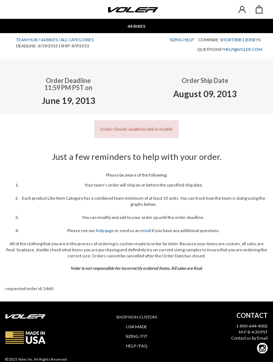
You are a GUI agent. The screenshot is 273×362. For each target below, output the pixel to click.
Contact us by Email (249, 338)
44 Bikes (49, 39)
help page (105, 230)
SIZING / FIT (136, 336)
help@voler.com (243, 49)
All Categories (76, 39)
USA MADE (136, 326)
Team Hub (27, 39)
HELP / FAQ (137, 345)
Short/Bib (231, 39)
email (145, 230)
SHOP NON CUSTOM (136, 317)
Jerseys (253, 39)
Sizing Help (182, 39)
